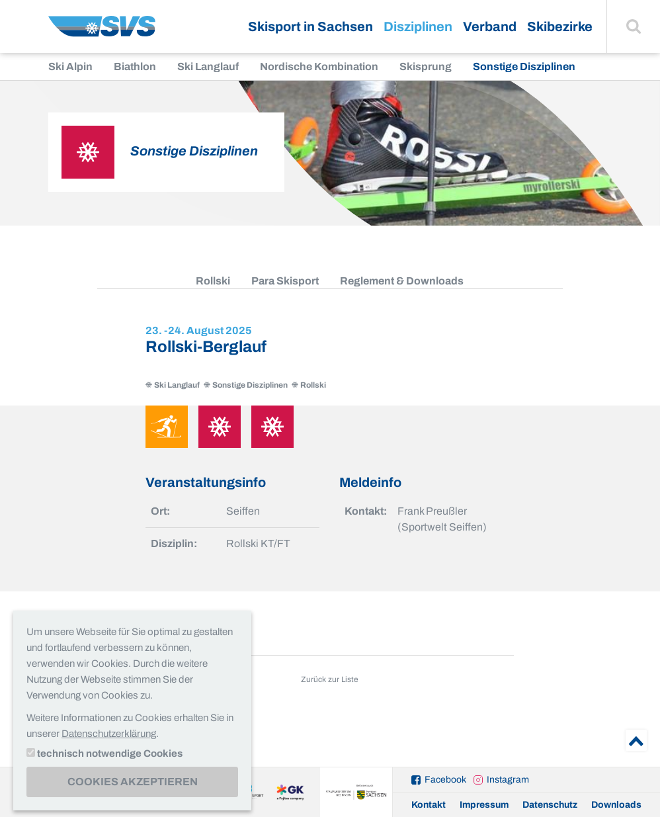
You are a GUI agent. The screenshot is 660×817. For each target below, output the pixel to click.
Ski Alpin (70, 66)
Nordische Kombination (319, 66)
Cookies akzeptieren (132, 781)
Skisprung (425, 66)
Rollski (213, 280)
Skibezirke (560, 26)
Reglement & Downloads (402, 280)
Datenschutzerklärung (109, 733)
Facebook (445, 780)
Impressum (484, 805)
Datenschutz (549, 805)
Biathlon (135, 66)
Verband (489, 26)
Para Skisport (285, 280)
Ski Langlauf (208, 66)
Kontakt (428, 805)
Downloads (616, 805)
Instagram (508, 780)
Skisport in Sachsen (310, 26)
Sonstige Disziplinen (524, 66)
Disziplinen (418, 26)
